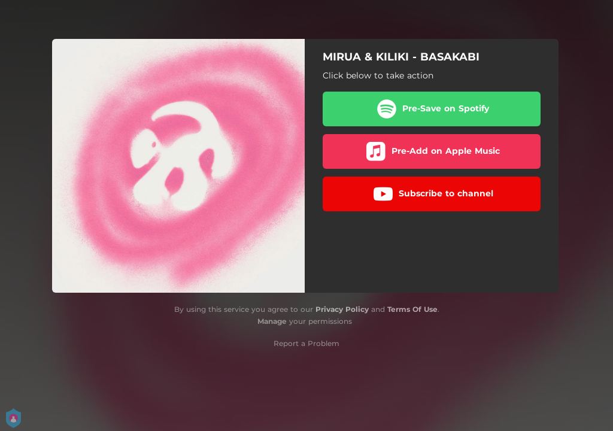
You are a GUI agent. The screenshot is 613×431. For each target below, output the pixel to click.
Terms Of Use (412, 309)
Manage (272, 321)
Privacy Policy (342, 309)
